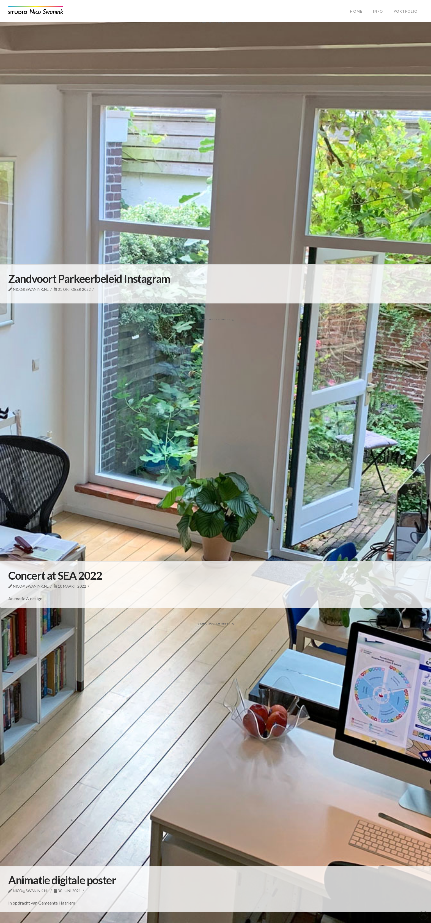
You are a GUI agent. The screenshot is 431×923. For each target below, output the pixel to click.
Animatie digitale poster (62, 880)
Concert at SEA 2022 (55, 575)
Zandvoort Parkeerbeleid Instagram (89, 278)
